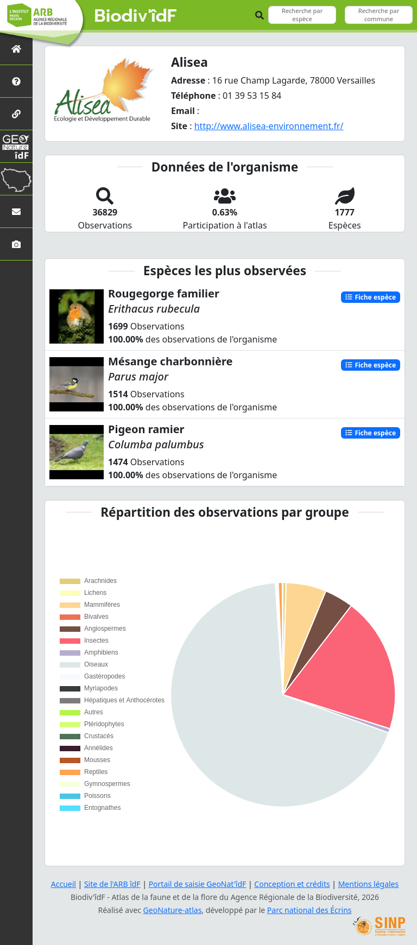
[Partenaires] (16, 114)
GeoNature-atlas (172, 910)
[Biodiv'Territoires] (16, 179)
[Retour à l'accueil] (16, 49)
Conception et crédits (292, 884)
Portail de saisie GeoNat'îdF (198, 884)
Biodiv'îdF (135, 16)
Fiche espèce (370, 296)
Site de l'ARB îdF (112, 884)
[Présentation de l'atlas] (16, 81)
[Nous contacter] (16, 211)
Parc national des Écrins (309, 910)
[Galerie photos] (16, 244)
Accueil (63, 884)
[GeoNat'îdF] (16, 146)
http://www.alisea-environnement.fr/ (269, 126)
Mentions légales (368, 884)
